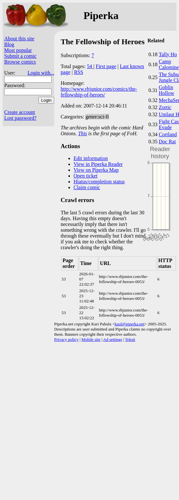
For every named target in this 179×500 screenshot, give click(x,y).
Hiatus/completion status (99, 181)
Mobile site (91, 339)
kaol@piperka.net (129, 323)
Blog (9, 44)
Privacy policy (66, 339)
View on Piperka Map (96, 170)
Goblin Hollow (166, 90)
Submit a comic (20, 56)
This (82, 133)
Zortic (165, 107)
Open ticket (85, 176)
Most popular (18, 50)
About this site (19, 38)
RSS (78, 72)
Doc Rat (167, 141)
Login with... (40, 73)
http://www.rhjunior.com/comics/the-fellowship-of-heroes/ (99, 91)
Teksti (130, 339)
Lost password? (20, 118)
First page (106, 66)
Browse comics (20, 62)
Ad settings (112, 339)
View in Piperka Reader (98, 164)
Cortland (168, 134)
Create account (19, 112)
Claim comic (87, 187)
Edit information (91, 158)
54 (90, 66)
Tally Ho (168, 54)
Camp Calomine (169, 64)
